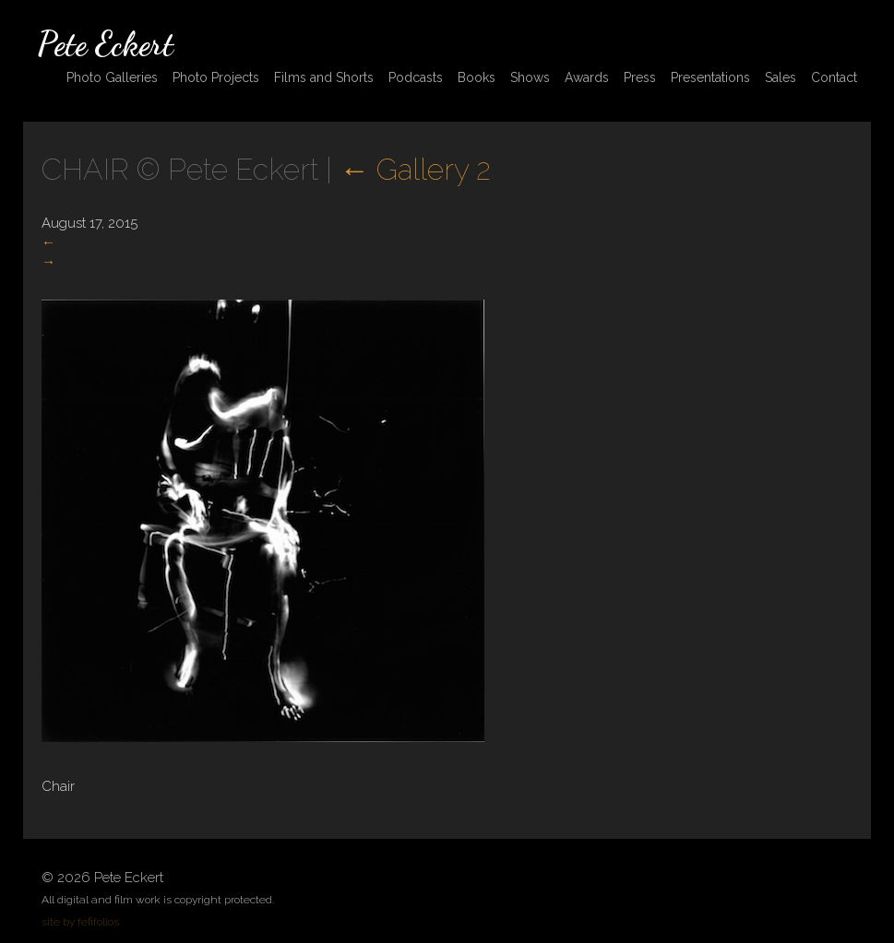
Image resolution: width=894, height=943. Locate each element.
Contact (834, 77)
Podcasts (415, 77)
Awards (587, 77)
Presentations (710, 77)
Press (640, 77)
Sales (780, 77)
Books (476, 77)
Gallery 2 (415, 169)
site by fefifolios (80, 921)
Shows (530, 77)
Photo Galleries (112, 77)
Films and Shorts (324, 77)
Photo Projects (216, 77)
